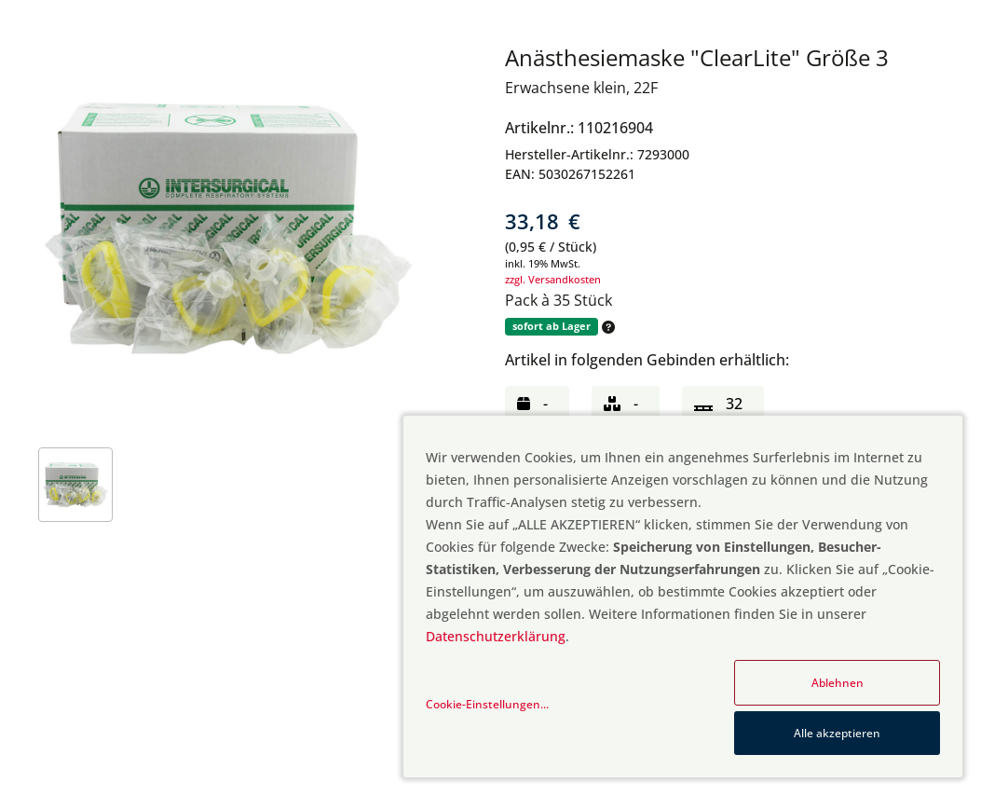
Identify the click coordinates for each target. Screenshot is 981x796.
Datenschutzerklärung (495, 636)
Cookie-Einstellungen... (487, 704)
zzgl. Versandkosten (553, 279)
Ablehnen (837, 683)
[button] (606, 326)
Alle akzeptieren (837, 733)
